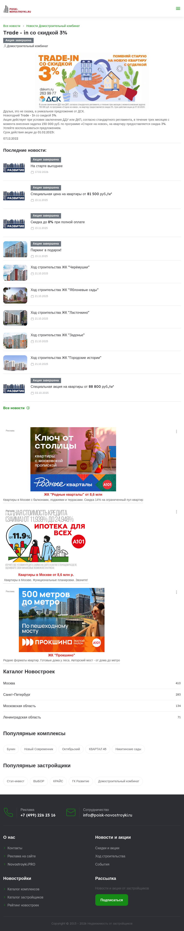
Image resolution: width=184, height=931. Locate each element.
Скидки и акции (107, 848)
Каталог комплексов (23, 889)
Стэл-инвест (15, 781)
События (102, 864)
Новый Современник (38, 749)
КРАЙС (58, 781)
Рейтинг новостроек (23, 905)
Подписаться (111, 900)
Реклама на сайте (21, 856)
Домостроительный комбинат (27, 46)
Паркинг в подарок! (46, 250)
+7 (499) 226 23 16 (38, 815)
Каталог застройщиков (25, 897)
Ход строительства (110, 856)
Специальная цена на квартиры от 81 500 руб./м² (71, 194)
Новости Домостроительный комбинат (53, 26)
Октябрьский (71, 749)
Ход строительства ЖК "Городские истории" (66, 357)
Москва (9, 683)
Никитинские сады (128, 749)
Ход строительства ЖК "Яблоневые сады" (65, 290)
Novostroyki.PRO (21, 864)
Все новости (11, 26)
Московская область (19, 706)
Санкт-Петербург (16, 694)
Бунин (11, 749)
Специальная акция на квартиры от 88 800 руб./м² (72, 386)
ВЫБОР (38, 781)
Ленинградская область (22, 717)
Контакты (14, 848)
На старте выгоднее (47, 166)
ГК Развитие (80, 781)
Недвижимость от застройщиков (109, 923)
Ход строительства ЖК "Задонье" (58, 335)
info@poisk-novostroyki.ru (107, 815)
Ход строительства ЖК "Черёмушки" (60, 267)
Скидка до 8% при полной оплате (58, 222)
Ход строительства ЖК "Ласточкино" (60, 312)
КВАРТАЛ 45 (97, 749)
